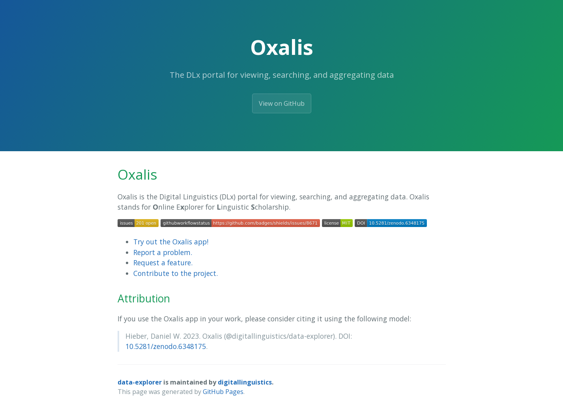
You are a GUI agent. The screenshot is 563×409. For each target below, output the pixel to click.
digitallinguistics (245, 382)
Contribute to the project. (175, 273)
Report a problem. (162, 252)
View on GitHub (282, 103)
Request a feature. (163, 262)
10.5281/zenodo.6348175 (165, 346)
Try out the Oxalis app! (170, 241)
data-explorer (140, 382)
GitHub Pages (223, 391)
